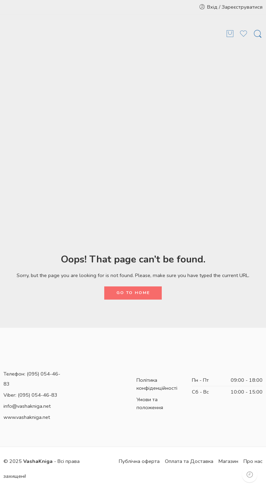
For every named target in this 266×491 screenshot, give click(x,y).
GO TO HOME (133, 292)
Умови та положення (149, 403)
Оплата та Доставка (189, 461)
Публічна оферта (139, 461)
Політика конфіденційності (156, 384)
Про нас (253, 461)
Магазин (228, 461)
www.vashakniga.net (26, 417)
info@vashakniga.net (27, 406)
